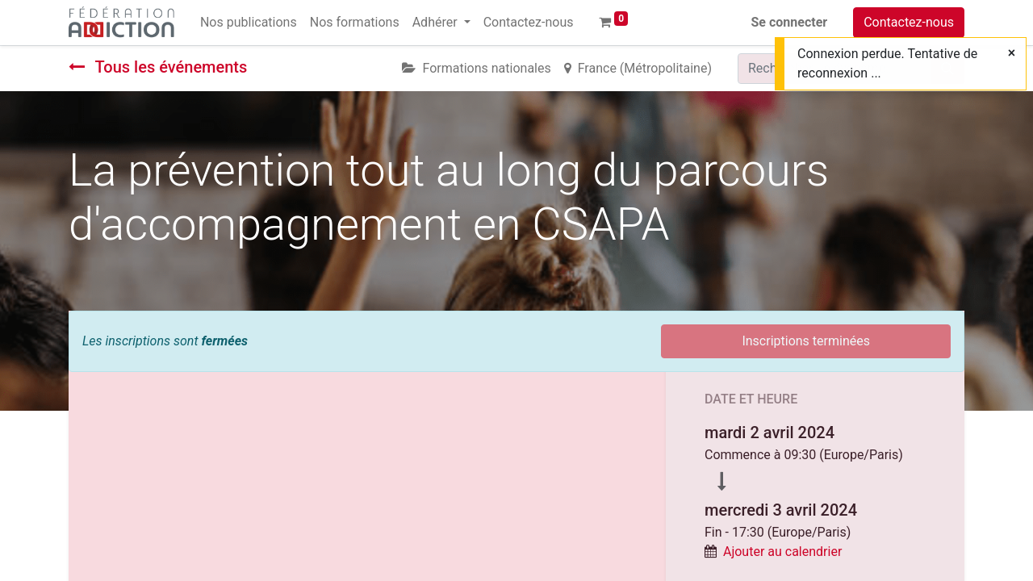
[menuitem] (248, 22)
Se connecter (789, 22)
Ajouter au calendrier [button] (782, 551)
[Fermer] (1011, 53)
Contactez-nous (909, 22)
